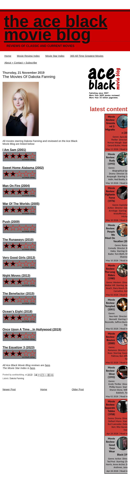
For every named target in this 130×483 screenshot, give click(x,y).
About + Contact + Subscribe (20, 62)
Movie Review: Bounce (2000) (110, 338)
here (47, 365)
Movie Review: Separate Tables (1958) (110, 408)
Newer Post (9, 389)
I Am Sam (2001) (14, 150)
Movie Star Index (54, 55)
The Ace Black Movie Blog (55, 28)
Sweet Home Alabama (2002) (23, 167)
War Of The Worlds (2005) (21, 203)
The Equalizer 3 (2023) (19, 347)
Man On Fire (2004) (16, 185)
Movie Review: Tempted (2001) (110, 304)
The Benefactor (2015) (18, 293)
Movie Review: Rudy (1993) (110, 159)
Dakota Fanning (17, 378)
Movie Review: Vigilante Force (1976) (110, 194)
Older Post (78, 389)
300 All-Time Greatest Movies (86, 55)
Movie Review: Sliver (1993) (110, 372)
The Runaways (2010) (18, 239)
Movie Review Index (28, 55)
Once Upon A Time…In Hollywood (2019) (32, 329)
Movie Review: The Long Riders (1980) (110, 272)
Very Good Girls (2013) (19, 257)
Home (7, 55)
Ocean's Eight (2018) (17, 311)
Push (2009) (11, 221)
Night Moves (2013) (16, 275)
